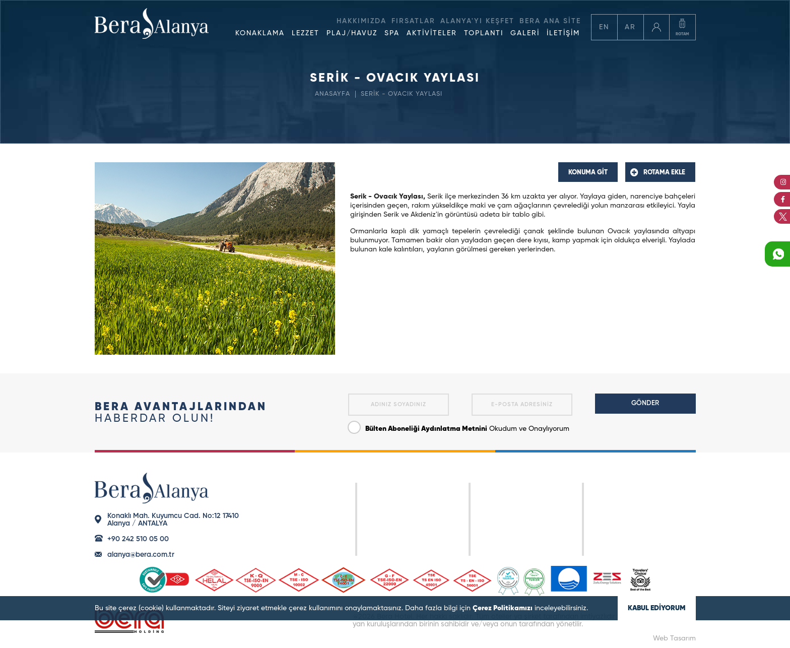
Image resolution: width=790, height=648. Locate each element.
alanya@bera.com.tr (140, 554)
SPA (392, 33)
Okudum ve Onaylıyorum (458, 426)
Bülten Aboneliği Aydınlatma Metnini (426, 428)
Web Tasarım (674, 638)
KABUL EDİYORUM (657, 608)
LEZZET (305, 33)
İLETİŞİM (563, 33)
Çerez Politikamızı (503, 608)
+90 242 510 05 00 (138, 539)
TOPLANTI (483, 33)
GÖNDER (645, 403)
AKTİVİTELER (432, 33)
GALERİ (525, 33)
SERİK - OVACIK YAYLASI (401, 94)
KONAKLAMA (260, 33)
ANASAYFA (332, 94)
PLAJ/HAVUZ (351, 33)
